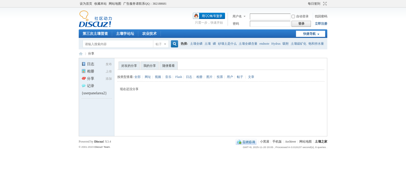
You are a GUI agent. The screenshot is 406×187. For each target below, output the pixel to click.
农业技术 (149, 34)
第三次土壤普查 (95, 34)
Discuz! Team (102, 146)
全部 (137, 77)
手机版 (277, 141)
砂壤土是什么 (227, 43)
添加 (109, 79)
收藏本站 (100, 3)
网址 (148, 77)
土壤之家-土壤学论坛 (81, 53)
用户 (230, 77)
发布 (109, 64)
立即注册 (321, 23)
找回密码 (321, 16)
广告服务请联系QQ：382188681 (144, 3)
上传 (109, 71)
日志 (88, 64)
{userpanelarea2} (94, 93)
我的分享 (149, 66)
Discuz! (99, 141)
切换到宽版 (324, 3)
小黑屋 (264, 141)
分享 (91, 53)
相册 (88, 71)
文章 (251, 77)
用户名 (237, 16)
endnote (264, 43)
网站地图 (115, 3)
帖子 (159, 44)
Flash (178, 77)
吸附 (285, 43)
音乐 (168, 77)
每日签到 (314, 3)
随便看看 (168, 66)
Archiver (290, 141)
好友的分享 (129, 66)
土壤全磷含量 (248, 43)
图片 (209, 77)
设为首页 (86, 3)
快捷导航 (309, 34)
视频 (158, 77)
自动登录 (300, 16)
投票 (220, 77)
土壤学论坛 (125, 34)
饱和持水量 (316, 43)
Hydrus (275, 43)
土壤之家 (321, 141)
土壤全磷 (196, 43)
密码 (236, 23)
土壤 (208, 43)
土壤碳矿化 (298, 43)
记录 (88, 86)
